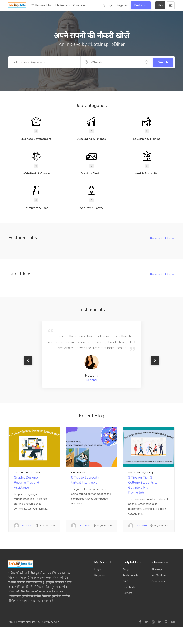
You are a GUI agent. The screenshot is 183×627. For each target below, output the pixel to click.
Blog (126, 569)
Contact (127, 593)
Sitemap (156, 569)
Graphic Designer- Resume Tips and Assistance (27, 482)
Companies (80, 5)
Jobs (16, 472)
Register (122, 5)
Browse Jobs (41, 5)
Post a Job (140, 5)
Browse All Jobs (160, 239)
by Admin (23, 526)
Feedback (129, 587)
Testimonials (130, 575)
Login (107, 5)
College (35, 472)
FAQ (125, 581)
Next (155, 360)
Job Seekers (62, 5)
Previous (28, 360)
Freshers (25, 472)
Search (163, 62)
